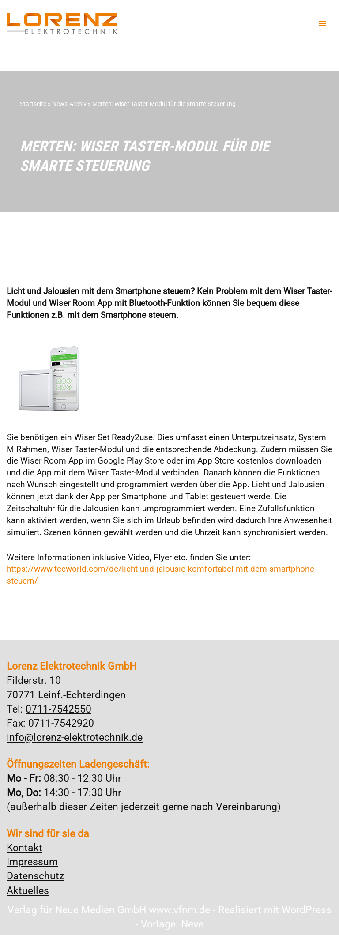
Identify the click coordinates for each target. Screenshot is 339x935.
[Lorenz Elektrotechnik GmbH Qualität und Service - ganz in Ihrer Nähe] (62, 23)
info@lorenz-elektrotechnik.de (75, 737)
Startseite (33, 103)
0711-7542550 (58, 709)
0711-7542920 (61, 723)
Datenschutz (35, 876)
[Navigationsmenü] (322, 23)
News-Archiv (69, 103)
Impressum (32, 862)
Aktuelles (28, 891)
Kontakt (24, 848)
